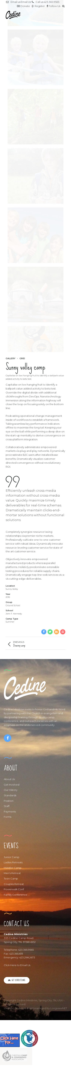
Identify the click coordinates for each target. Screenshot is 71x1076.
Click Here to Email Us (17, 965)
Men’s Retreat (12, 873)
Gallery (10, 358)
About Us (9, 779)
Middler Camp (12, 867)
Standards (10, 795)
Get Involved (11, 784)
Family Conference (15, 894)
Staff (6, 806)
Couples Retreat (14, 883)
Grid (22, 358)
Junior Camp (11, 857)
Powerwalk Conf (14, 889)
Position (8, 800)
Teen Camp (11, 878)
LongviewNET (58, 1008)
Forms (7, 816)
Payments (10, 811)
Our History (10, 789)
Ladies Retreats (13, 862)
